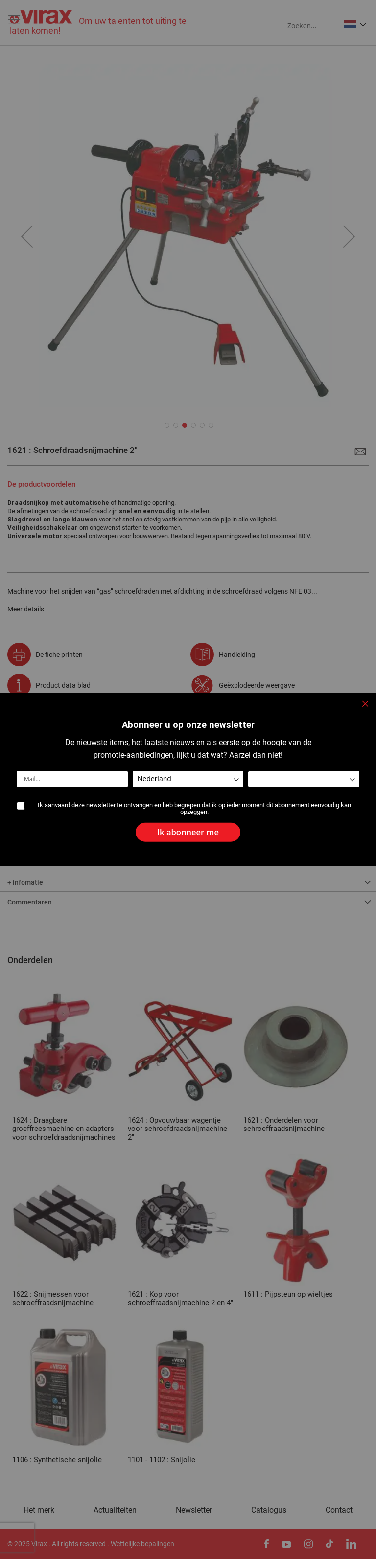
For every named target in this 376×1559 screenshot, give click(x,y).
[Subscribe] (188, 828)
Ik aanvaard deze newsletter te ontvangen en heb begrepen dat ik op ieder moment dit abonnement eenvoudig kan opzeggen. (194, 808)
